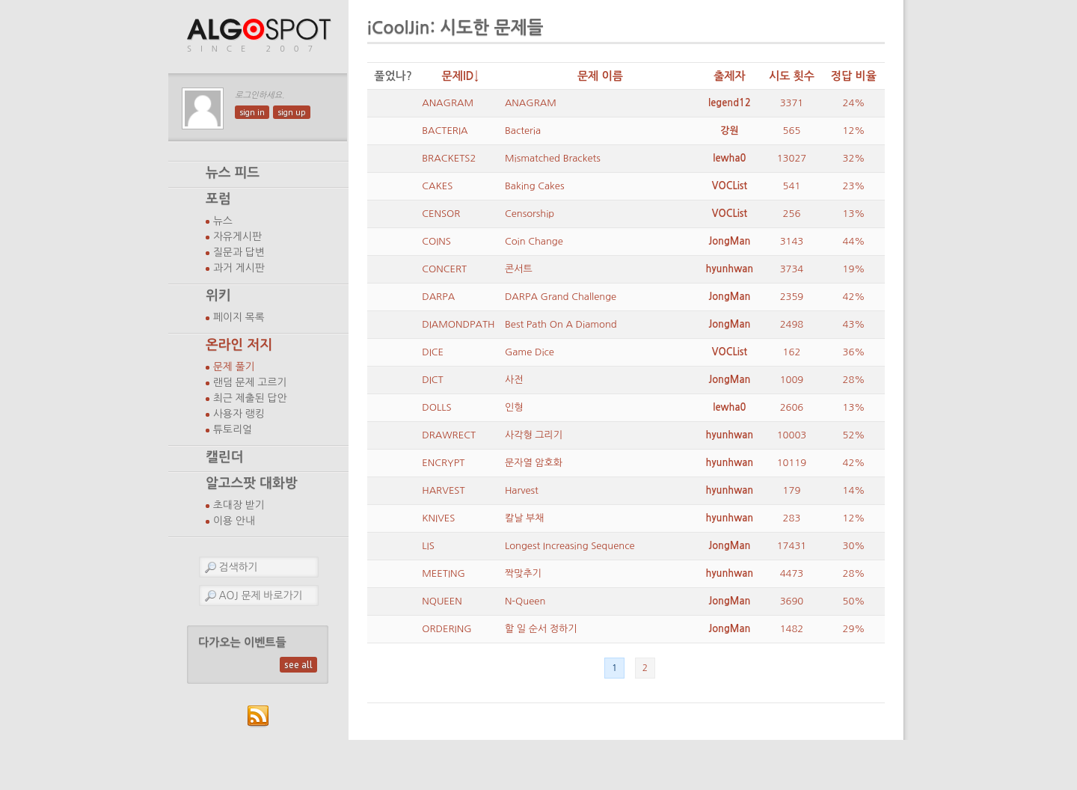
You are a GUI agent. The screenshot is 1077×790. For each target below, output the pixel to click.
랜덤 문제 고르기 (250, 382)
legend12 (729, 103)
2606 (792, 407)
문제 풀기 (234, 366)
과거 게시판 (239, 268)
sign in (252, 112)
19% (854, 269)
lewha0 (729, 158)
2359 (792, 296)
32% (854, 158)
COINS (436, 241)
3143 (792, 241)
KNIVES (438, 518)
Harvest (521, 490)
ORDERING (446, 629)
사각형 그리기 (533, 435)
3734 (792, 269)
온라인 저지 (239, 345)
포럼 (218, 199)
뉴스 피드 (233, 173)
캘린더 (224, 457)
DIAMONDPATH (458, 324)
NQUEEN (442, 601)
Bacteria (523, 130)
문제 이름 (600, 76)
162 (792, 352)
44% (854, 241)
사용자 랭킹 (239, 413)
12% (854, 130)
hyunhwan (730, 269)
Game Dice (529, 352)
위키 (218, 295)
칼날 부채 (524, 518)
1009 (792, 380)
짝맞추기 (523, 573)
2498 (792, 324)
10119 (791, 463)
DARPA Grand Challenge (560, 296)
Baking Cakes (535, 186)
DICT (432, 380)
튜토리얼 (232, 429)
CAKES (437, 186)
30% (854, 546)
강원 (729, 130)
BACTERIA (444, 130)
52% (854, 435)
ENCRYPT (443, 463)
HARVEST (443, 490)
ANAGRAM (447, 103)
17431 (791, 546)
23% (854, 186)
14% (854, 490)
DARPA (438, 296)
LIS (428, 546)
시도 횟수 (791, 76)
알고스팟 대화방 (252, 483)
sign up (291, 112)
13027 (791, 158)
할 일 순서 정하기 (541, 629)
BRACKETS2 (449, 158)
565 (792, 130)
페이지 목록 (239, 317)
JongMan (729, 241)
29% (854, 629)
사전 (514, 380)
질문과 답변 (239, 252)
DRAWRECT (449, 435)
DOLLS (436, 407)
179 (792, 490)
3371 (792, 103)
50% (854, 601)
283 (792, 518)
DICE (433, 352)
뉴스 (223, 220)
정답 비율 (854, 76)
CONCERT (444, 269)
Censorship (529, 213)
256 (792, 213)
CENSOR (441, 213)
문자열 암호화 (533, 463)
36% (854, 352)
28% (854, 380)
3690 (792, 601)
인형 (514, 407)
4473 (792, 573)
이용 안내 (234, 520)
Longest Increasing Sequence (570, 546)
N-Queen (525, 601)
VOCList (729, 186)
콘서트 (519, 269)
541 (792, 186)
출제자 (730, 76)
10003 (791, 435)
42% (854, 296)
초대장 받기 (239, 505)
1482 (792, 629)
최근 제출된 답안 (250, 398)
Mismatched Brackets (553, 158)
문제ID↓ (460, 76)
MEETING (443, 573)
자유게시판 (237, 236)
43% (854, 324)
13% (854, 213)
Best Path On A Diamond (561, 324)
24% (854, 103)
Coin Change (534, 241)
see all (298, 664)
